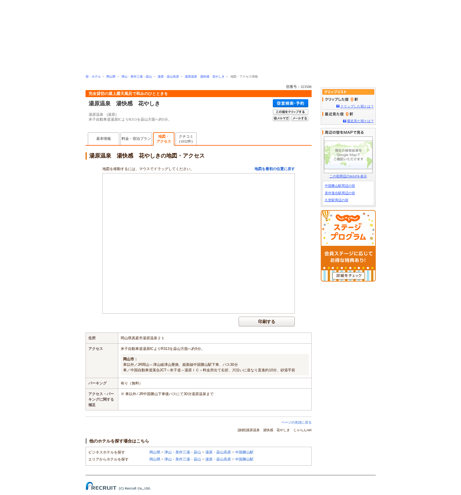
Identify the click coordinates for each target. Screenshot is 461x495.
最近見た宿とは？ (360, 121)
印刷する (266, 321)
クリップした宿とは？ (357, 106)
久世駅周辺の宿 (336, 200)
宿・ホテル (93, 76)
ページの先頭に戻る (296, 422)
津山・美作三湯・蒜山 (136, 76)
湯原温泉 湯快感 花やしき (205, 76)
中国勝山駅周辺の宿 (340, 185)
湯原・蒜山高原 (168, 76)
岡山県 (110, 76)
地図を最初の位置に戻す (274, 169)
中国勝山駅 (244, 452)
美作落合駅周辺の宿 (340, 193)
